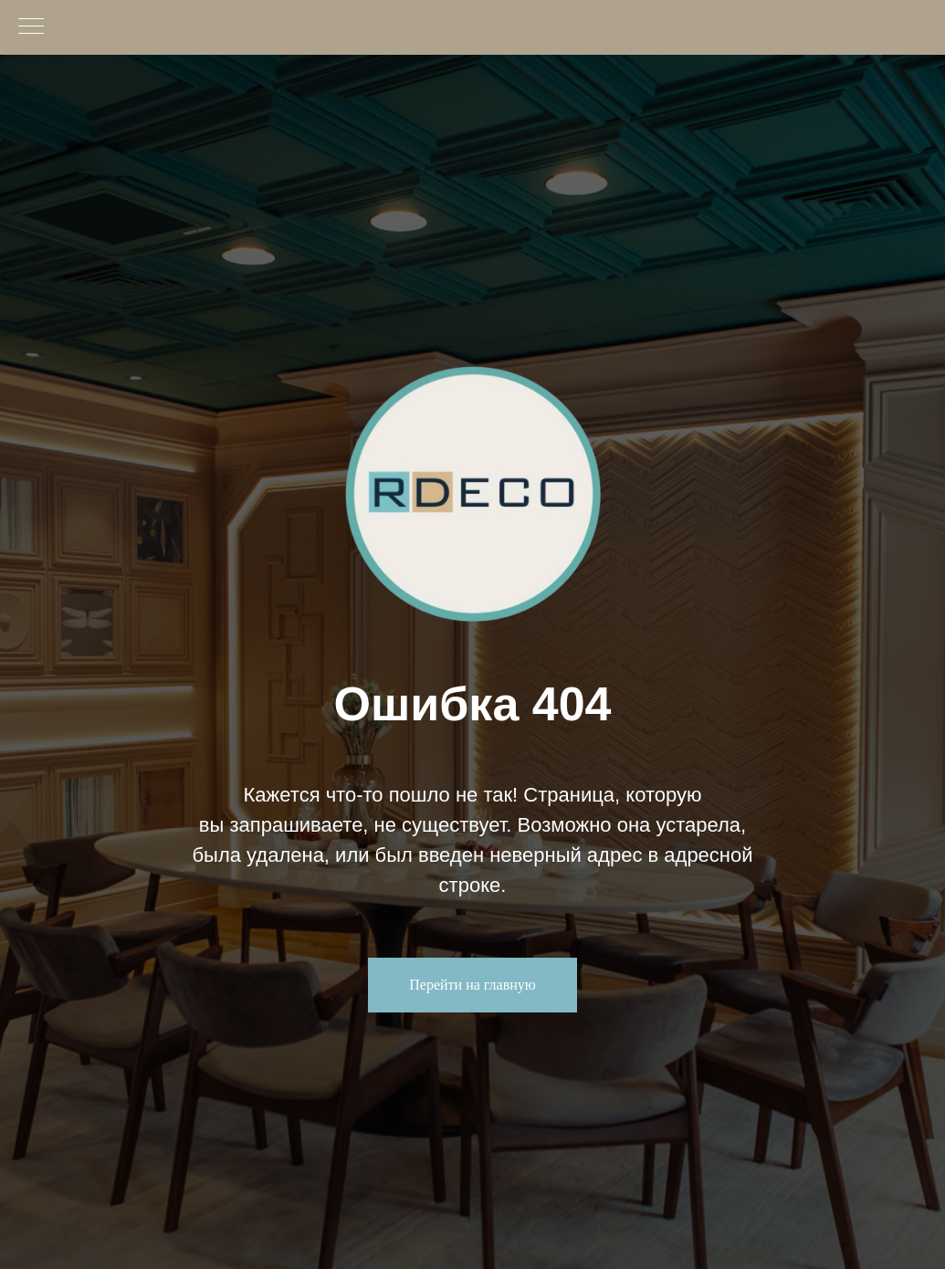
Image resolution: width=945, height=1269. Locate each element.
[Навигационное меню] (31, 27)
